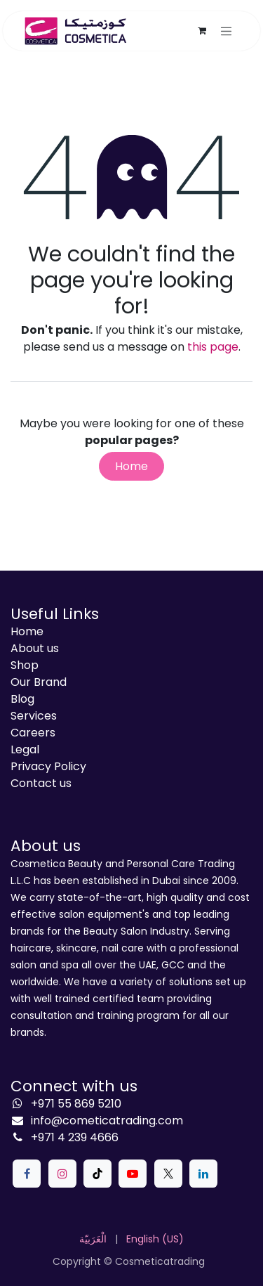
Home (131, 466)
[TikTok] (97, 1174)
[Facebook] (27, 1174)
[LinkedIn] (203, 1174)
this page (212, 347)
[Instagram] (62, 1174)
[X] (168, 1174)
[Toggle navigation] (226, 31)
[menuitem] (93, 1239)
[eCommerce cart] (202, 31)
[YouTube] (133, 1174)
